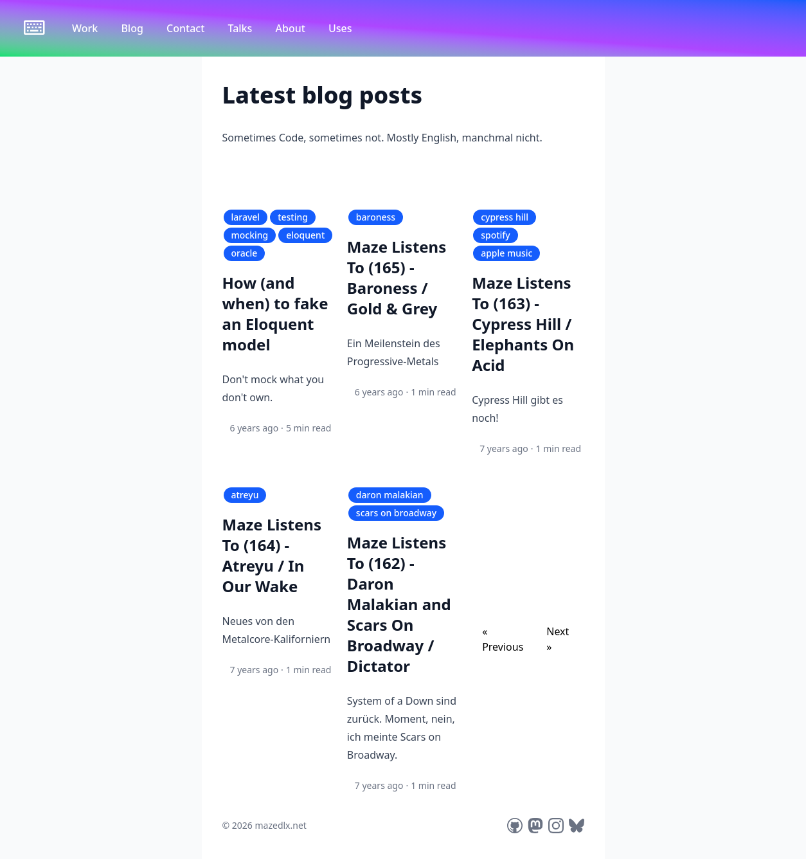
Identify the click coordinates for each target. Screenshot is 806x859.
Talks (241, 28)
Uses (340, 28)
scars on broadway (396, 513)
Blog (133, 28)
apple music (506, 253)
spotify (495, 235)
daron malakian (390, 495)
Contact (186, 28)
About (292, 28)
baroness (375, 217)
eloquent (305, 235)
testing (293, 217)
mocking (250, 235)
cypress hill (504, 217)
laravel (245, 217)
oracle (244, 253)
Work (86, 28)
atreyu (245, 495)
